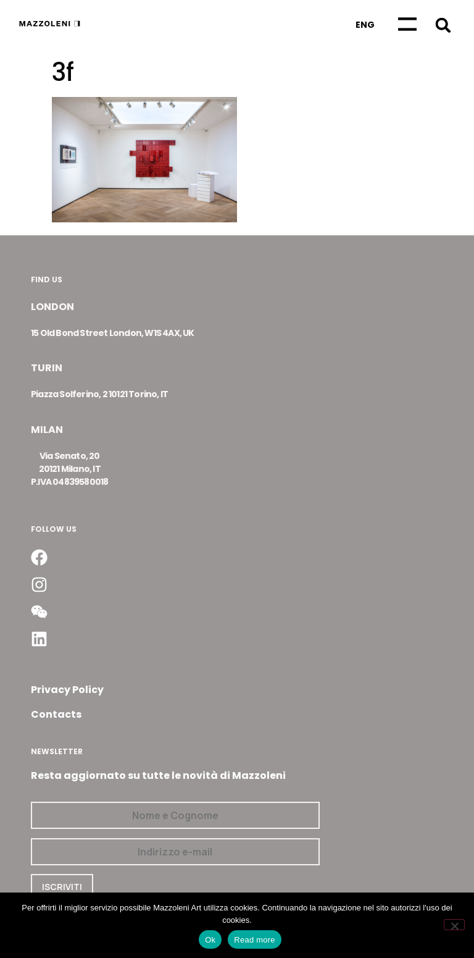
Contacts (56, 714)
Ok (210, 939)
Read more (254, 939)
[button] (443, 25)
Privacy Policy (67, 690)
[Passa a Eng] (365, 25)
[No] (454, 924)
